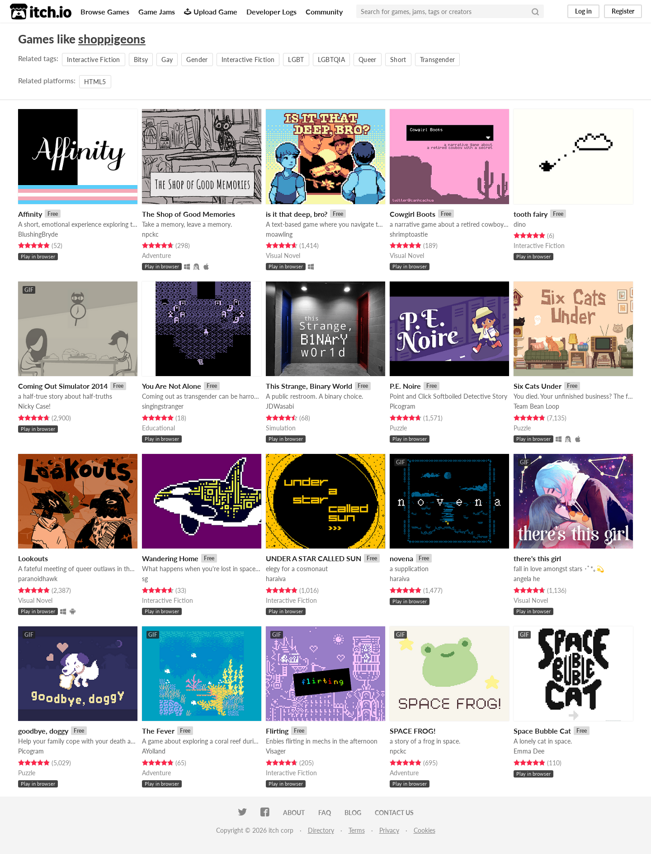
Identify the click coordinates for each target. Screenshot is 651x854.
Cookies (424, 830)
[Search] (535, 11)
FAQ (324, 812)
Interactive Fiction (93, 59)
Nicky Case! (34, 406)
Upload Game (210, 11)
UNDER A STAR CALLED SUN (313, 558)
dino (520, 224)
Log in (583, 11)
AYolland (153, 751)
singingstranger (163, 406)
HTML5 (95, 82)
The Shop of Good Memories (188, 214)
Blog (352, 812)
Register (623, 11)
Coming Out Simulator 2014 (63, 386)
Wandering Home (170, 558)
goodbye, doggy (43, 730)
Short (398, 59)
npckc (150, 234)
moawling (279, 234)
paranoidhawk (37, 578)
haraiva (276, 578)
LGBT (296, 59)
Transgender (437, 59)
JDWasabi (280, 406)
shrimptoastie (409, 234)
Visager (276, 751)
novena (401, 558)
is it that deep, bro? (296, 214)
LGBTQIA (331, 59)
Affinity (30, 214)
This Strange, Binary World (309, 386)
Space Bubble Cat (542, 730)
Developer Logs (271, 11)
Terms (357, 830)
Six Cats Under (537, 386)
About (294, 812)
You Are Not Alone (171, 386)
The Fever (158, 730)
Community (324, 11)
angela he (527, 578)
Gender (197, 59)
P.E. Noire (405, 386)
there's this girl (537, 558)
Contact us (394, 812)
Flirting (277, 730)
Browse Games (104, 11)
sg (145, 578)
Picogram (402, 406)
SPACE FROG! (413, 730)
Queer (368, 59)
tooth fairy (530, 214)
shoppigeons (112, 39)
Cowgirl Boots (412, 214)
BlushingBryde (38, 234)
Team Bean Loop (536, 406)
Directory (321, 830)
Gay (167, 59)
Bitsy (141, 59)
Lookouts (33, 558)
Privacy (389, 830)
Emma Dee (529, 751)
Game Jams (156, 11)
